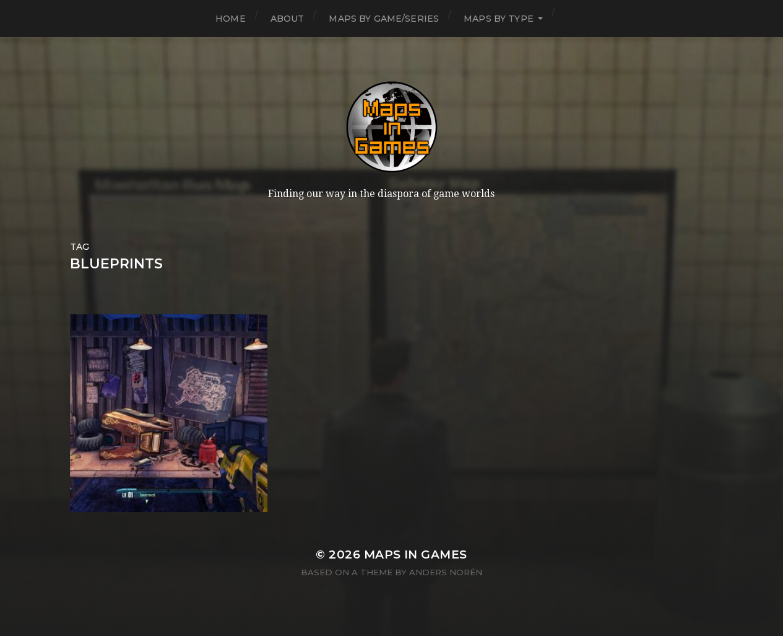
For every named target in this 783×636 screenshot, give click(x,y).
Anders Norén (445, 572)
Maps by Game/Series (384, 18)
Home (230, 18)
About (287, 18)
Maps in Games (415, 554)
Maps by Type (499, 18)
